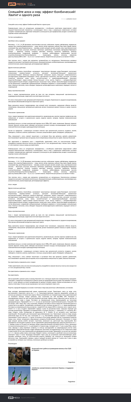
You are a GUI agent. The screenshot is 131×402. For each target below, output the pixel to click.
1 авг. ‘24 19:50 (19, 19)
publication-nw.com (71, 19)
